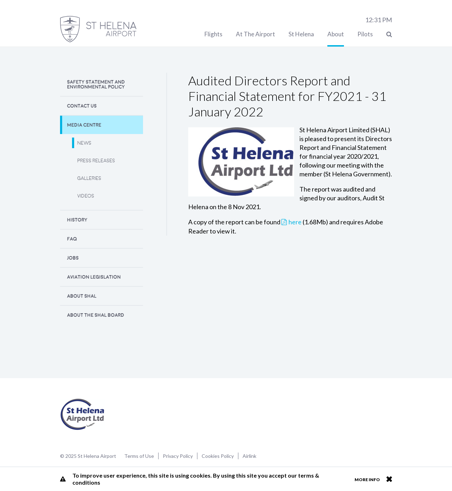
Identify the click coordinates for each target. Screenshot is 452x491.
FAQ (72, 239)
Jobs (73, 258)
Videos (85, 196)
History (77, 220)
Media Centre (84, 125)
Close (389, 479)
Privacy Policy (178, 456)
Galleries (89, 178)
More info (367, 479)
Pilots (365, 34)
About (335, 34)
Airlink (249, 456)
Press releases (96, 160)
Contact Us (82, 106)
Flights (213, 34)
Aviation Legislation (94, 277)
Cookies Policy (218, 456)
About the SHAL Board (95, 315)
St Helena (301, 34)
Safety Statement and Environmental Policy (96, 84)
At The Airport (255, 34)
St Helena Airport (82, 414)
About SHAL (81, 296)
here (295, 222)
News (84, 143)
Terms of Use (139, 456)
